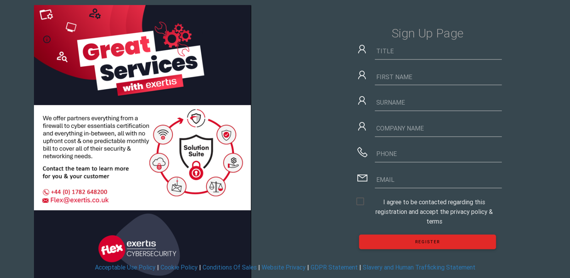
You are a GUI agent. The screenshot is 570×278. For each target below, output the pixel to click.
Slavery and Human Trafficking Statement (419, 267)
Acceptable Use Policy (125, 267)
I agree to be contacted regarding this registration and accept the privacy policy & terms (434, 202)
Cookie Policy (179, 267)
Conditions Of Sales (230, 267)
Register (427, 241)
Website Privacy (284, 267)
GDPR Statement (334, 267)
